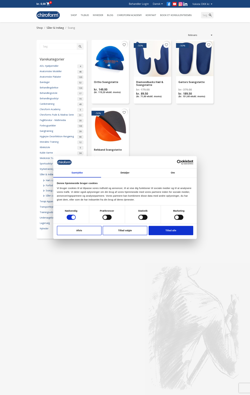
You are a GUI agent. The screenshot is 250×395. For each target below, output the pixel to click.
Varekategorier (52, 59)
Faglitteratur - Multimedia (62, 121)
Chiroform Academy (129, 15)
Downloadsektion (46, 369)
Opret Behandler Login (48, 378)
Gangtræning (62, 131)
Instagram (181, 4)
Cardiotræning (62, 104)
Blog (110, 15)
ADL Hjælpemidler (62, 66)
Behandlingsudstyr (62, 99)
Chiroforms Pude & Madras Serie (62, 115)
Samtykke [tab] (77, 172)
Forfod (50, 185)
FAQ (84, 349)
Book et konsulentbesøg (176, 15)
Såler (49, 195)
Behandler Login (139, 4)
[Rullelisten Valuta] (207, 4)
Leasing (40, 373)
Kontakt (151, 15)
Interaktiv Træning (62, 142)
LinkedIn (185, 4)
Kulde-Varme (62, 153)
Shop (74, 15)
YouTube (175, 4)
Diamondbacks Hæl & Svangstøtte (149, 84)
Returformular (89, 373)
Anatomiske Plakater (62, 77)
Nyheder (98, 15)
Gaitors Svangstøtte (191, 82)
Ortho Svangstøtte (106, 82)
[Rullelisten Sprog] (158, 4)
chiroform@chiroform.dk (140, 360)
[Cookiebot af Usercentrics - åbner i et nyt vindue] (179, 162)
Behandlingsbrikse (62, 88)
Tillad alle (170, 230)
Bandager (62, 83)
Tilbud (85, 15)
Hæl (49, 180)
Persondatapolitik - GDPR (95, 365)
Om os (85, 341)
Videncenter (43, 365)
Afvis (79, 230)
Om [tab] (173, 172)
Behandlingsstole (62, 93)
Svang (50, 190)
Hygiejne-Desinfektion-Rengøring (62, 137)
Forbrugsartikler (62, 126)
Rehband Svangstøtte (108, 149)
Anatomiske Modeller (62, 72)
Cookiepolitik (88, 378)
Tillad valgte (125, 230)
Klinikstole (62, 148)
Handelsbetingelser (92, 369)
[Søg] (62, 46)
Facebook (169, 4)
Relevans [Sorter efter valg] (200, 35)
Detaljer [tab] (125, 172)
